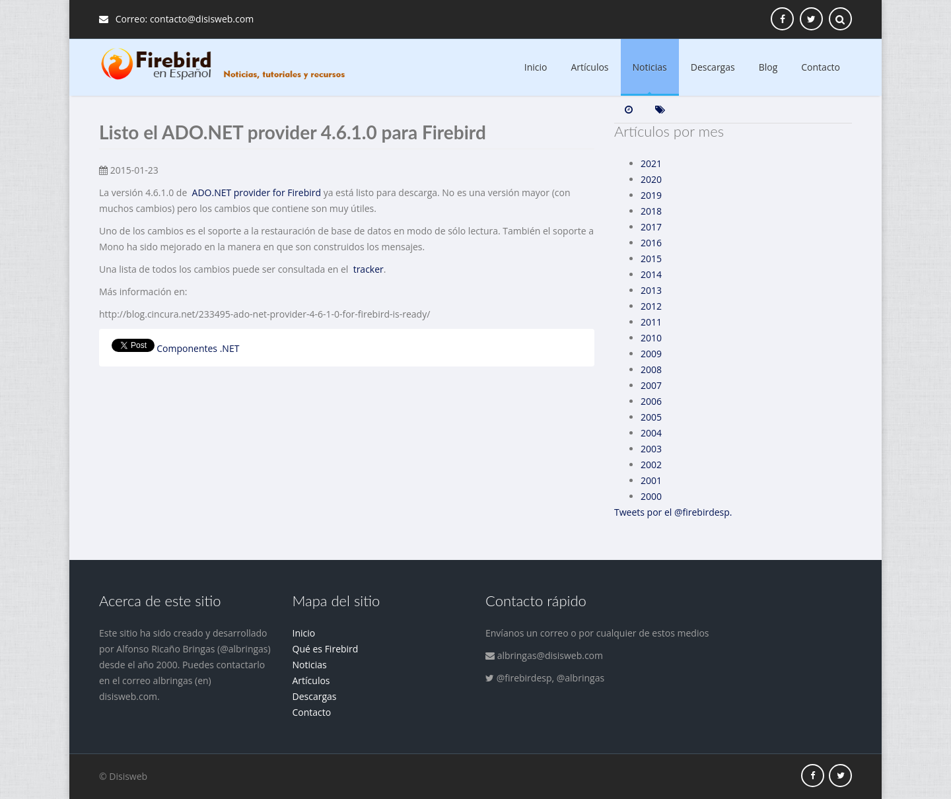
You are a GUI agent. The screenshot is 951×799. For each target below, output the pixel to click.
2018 (651, 211)
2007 (651, 385)
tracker (368, 269)
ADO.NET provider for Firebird (257, 192)
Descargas (713, 67)
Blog (768, 67)
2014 (651, 274)
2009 (651, 353)
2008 (651, 369)
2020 (651, 179)
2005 (651, 417)
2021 (651, 163)
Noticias (650, 67)
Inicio (535, 67)
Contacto (820, 67)
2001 (651, 480)
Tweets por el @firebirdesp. (673, 512)
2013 (651, 290)
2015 (651, 258)
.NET (230, 348)
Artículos (590, 67)
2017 (651, 227)
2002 (651, 464)
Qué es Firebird (326, 649)
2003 (651, 448)
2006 (651, 401)
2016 (651, 242)
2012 (651, 306)
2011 (651, 322)
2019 (651, 195)
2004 (651, 433)
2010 (651, 337)
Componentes (187, 348)
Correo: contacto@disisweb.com (176, 19)
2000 (651, 496)
